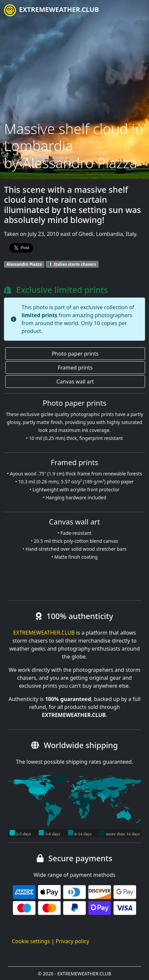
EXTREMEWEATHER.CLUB (51, 10)
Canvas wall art (75, 381)
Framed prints (75, 367)
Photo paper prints (75, 353)
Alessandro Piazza (24, 264)
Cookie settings (31, 941)
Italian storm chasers (72, 264)
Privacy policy (72, 941)
